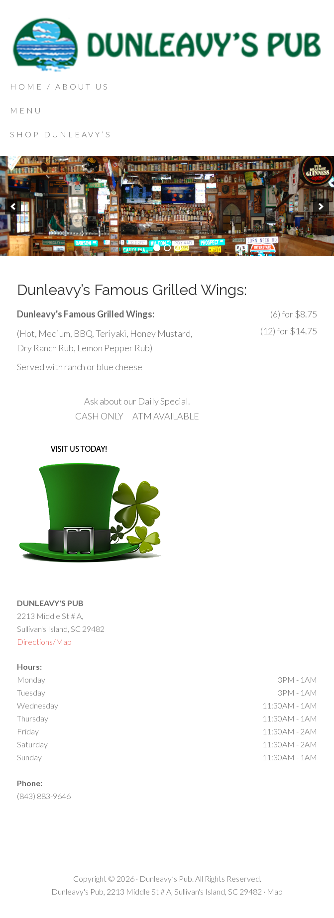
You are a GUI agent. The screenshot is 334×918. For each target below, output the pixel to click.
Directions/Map (44, 641)
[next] (321, 206)
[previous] (13, 206)
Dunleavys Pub (167, 45)
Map (275, 891)
